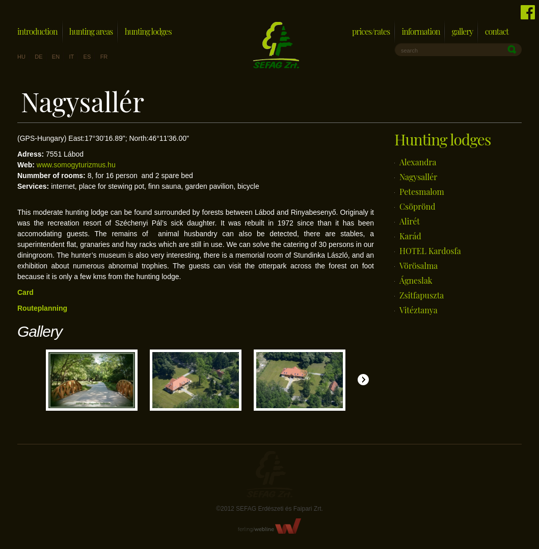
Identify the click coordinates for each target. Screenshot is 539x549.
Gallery (462, 31)
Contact (496, 31)
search (409, 50)
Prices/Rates (371, 31)
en (56, 57)
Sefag (269, 474)
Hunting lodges (148, 31)
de (38, 57)
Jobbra (363, 379)
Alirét (409, 221)
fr (104, 57)
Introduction (37, 31)
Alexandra (418, 162)
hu (21, 57)
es (87, 57)
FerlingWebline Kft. (270, 526)
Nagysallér (418, 176)
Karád (410, 236)
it (71, 57)
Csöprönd (417, 206)
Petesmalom (421, 191)
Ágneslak (416, 280)
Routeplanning (42, 308)
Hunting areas (91, 31)
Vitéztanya (418, 310)
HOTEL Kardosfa (430, 250)
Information (420, 31)
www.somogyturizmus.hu (76, 165)
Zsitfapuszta (421, 295)
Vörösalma (418, 265)
